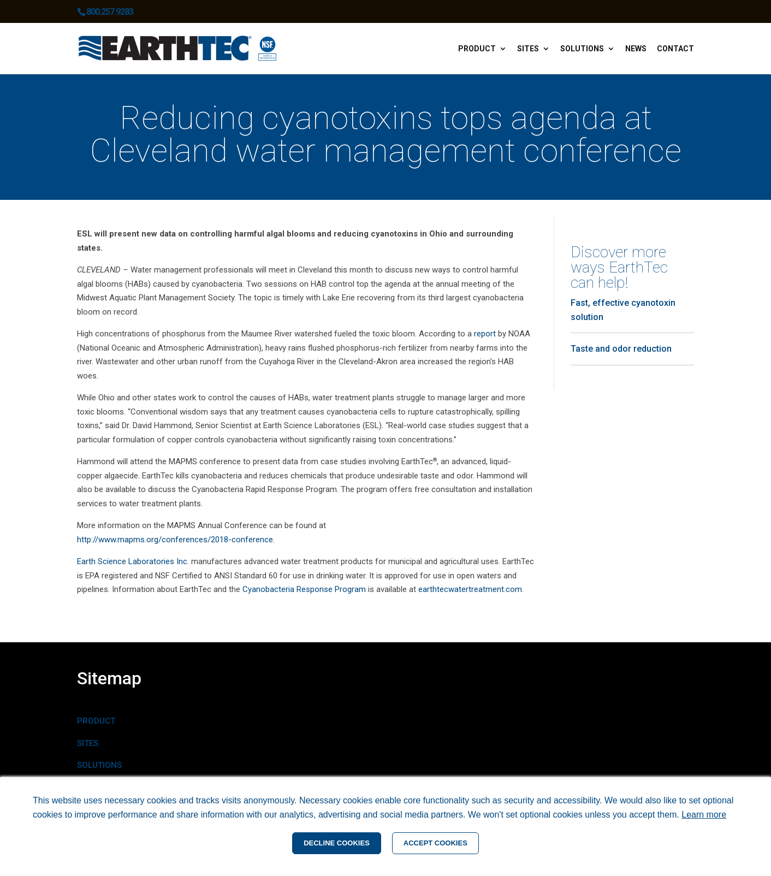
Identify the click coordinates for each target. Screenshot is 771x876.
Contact (675, 49)
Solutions (582, 49)
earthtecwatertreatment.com (470, 589)
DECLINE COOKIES (337, 843)
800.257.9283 (109, 12)
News (636, 49)
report (485, 334)
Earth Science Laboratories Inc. (133, 561)
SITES (87, 743)
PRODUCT (96, 721)
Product (477, 49)
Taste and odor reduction (621, 349)
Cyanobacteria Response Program (304, 589)
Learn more (703, 814)
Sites (528, 49)
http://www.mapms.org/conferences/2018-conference (175, 539)
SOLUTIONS (99, 765)
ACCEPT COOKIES (435, 843)
